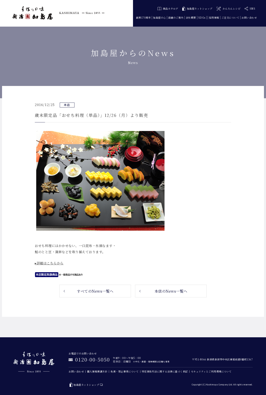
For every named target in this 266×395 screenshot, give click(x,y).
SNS (250, 8)
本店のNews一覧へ (170, 291)
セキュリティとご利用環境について (211, 371)
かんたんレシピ (228, 9)
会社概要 (191, 17)
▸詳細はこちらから (49, 263)
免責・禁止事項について (124, 371)
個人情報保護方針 (97, 371)
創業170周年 (143, 17)
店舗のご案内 (176, 17)
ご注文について (230, 17)
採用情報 (214, 17)
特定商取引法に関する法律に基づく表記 (165, 371)
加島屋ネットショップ (197, 9)
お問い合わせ (249, 17)
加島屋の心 (159, 17)
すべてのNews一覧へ (95, 291)
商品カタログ (168, 8)
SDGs (201, 17)
